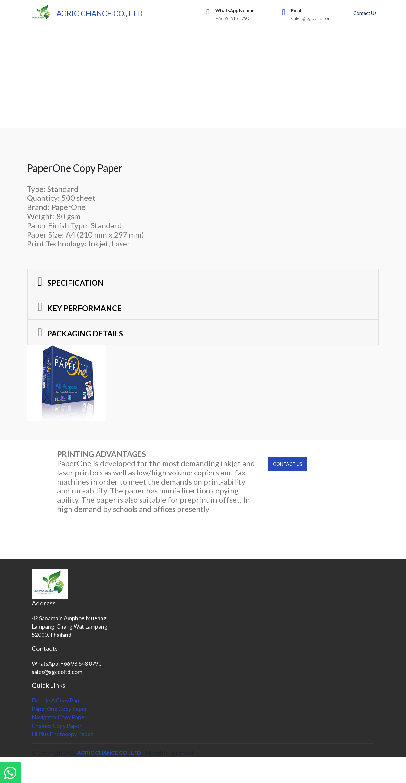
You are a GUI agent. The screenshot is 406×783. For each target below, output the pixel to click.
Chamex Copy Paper (57, 725)
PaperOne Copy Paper (59, 709)
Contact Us (365, 13)
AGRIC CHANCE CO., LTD (99, 13)
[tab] (203, 282)
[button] (203, 282)
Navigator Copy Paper (59, 717)
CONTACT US (287, 464)
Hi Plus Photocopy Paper (62, 734)
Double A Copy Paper (58, 700)
